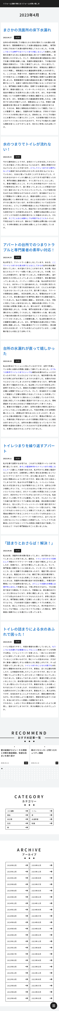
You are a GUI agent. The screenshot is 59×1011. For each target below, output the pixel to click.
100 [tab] (19, 776)
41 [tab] (44, 770)
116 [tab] (1, 778)
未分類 (9, 819)
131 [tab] (39, 778)
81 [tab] (29, 774)
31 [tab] (19, 770)
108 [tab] (39, 776)
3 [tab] (6, 768)
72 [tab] (6, 774)
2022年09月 (36, 979)
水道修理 (35, 819)
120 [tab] (11, 778)
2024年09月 (36, 909)
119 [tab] (9, 778)
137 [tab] (54, 778)
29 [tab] (14, 770)
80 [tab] (27, 774)
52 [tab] (14, 772)
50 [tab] (9, 772)
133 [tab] (44, 778)
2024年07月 (36, 916)
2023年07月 (12, 954)
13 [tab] (32, 768)
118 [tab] (6, 778)
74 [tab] (11, 774)
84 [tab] (37, 774)
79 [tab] (24, 774)
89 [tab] (49, 774)
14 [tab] (34, 768)
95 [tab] (6, 776)
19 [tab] (47, 768)
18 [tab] (44, 768)
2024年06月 (12, 922)
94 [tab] (4, 776)
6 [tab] (14, 768)
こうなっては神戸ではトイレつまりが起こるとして (24, 51)
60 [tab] (34, 772)
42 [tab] (47, 770)
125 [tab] (24, 778)
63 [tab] (42, 772)
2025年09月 (36, 878)
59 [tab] (32, 772)
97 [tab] (11, 776)
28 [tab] (11, 770)
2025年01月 (36, 897)
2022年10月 (12, 979)
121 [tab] (14, 778)
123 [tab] (19, 778)
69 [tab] (57, 772)
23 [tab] (57, 768)
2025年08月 (12, 884)
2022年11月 (36, 973)
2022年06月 (12, 992)
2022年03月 (36, 998)
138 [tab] (57, 778)
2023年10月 (12, 947)
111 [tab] (47, 776)
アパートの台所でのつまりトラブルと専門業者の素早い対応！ (29, 247)
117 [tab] (4, 778)
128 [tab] (32, 778)
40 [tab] (42, 770)
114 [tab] (54, 776)
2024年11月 (36, 903)
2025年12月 (12, 871)
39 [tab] (39, 770)
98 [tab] (14, 776)
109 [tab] (42, 776)
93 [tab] (1, 776)
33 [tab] (24, 770)
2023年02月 (36, 966)
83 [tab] (34, 774)
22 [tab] (54, 768)
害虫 (9, 815)
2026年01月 (36, 865)
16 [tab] (39, 768)
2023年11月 (36, 941)
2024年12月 (12, 903)
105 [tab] (32, 776)
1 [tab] (1, 768)
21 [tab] (52, 768)
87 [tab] (44, 774)
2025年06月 (12, 890)
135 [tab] (49, 778)
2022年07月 (36, 985)
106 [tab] (34, 776)
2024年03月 (36, 928)
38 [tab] (37, 770)
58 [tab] (29, 772)
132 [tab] (42, 778)
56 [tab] (24, 772)
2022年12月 (12, 973)
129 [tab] (34, 778)
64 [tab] (44, 772)
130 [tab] (37, 778)
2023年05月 (12, 960)
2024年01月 (36, 935)
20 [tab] (49, 768)
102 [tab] (24, 776)
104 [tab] (29, 776)
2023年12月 (12, 941)
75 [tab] (14, 774)
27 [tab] (9, 770)
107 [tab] (37, 776)
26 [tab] (6, 770)
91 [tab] (54, 774)
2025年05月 (36, 890)
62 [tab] (39, 772)
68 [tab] (54, 772)
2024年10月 (12, 909)
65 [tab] (47, 772)
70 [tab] (1, 774)
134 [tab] (47, 778)
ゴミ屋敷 (10, 811)
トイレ (34, 811)
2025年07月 (36, 884)
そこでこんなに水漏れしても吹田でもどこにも (28, 218)
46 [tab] (57, 770)
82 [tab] (32, 774)
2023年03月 (12, 966)
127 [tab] (29, 778)
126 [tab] (27, 778)
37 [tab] (34, 770)
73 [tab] (9, 774)
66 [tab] (49, 772)
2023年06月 (36, 954)
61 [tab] (37, 772)
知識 (33, 823)
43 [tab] (49, 770)
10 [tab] (24, 768)
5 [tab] (11, 768)
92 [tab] (57, 774)
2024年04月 (12, 928)
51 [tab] (11, 772)
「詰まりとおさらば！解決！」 (29, 543)
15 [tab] (37, 768)
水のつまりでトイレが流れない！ (27, 146)
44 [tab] (52, 770)
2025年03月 (12, 897)
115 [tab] (57, 776)
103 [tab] (27, 776)
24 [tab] (1, 770)
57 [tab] (27, 772)
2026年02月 (12, 865)
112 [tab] (49, 776)
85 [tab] (39, 774)
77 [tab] (19, 774)
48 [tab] (4, 772)
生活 (9, 823)
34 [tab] (27, 770)
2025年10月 (12, 878)
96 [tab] (9, 776)
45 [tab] (54, 770)
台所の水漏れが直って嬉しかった (29, 350)
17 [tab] (42, 768)
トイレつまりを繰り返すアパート (29, 448)
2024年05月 (36, 922)
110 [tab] (44, 776)
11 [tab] (27, 768)
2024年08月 (12, 916)
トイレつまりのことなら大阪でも (38, 665)
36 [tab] (32, 770)
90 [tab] (52, 774)
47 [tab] (1, 772)
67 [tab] (52, 772)
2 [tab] (4, 768)
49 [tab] (6, 772)
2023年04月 (36, 960)
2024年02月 (12, 935)
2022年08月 (12, 985)
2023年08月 (36, 947)
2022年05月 (36, 992)
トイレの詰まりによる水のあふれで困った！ (29, 631)
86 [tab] (42, 774)
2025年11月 (36, 871)
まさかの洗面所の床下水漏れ (27, 29)
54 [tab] (19, 772)
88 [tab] (47, 774)
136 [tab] (52, 778)
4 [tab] (9, 768)
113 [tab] (52, 776)
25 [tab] (4, 770)
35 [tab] (29, 770)
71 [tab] (4, 774)
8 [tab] (19, 768)
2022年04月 (12, 998)
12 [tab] (29, 768)
